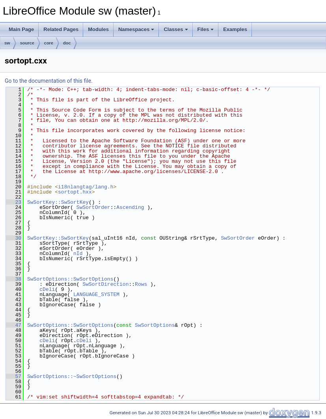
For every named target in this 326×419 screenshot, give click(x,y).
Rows (141, 284)
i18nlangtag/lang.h (85, 186)
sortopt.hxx (75, 192)
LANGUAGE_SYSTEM (96, 294)
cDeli (47, 289)
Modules (98, 29)
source (27, 43)
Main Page (21, 29)
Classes (176, 29)
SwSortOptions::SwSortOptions (70, 279)
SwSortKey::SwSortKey (58, 202)
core (48, 43)
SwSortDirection (105, 284)
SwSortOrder (93, 207)
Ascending (130, 207)
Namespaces (136, 29)
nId (77, 253)
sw (7, 43)
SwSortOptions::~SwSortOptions (71, 376)
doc (67, 43)
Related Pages (60, 29)
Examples (235, 29)
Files (205, 29)
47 (13, 325)
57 (13, 376)
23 (13, 202)
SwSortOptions (155, 325)
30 (13, 238)
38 (13, 279)
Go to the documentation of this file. (49, 81)
